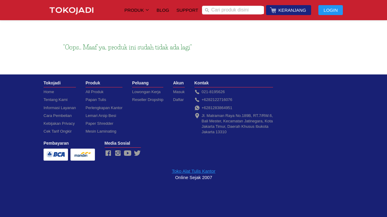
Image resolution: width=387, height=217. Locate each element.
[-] (108, 153)
